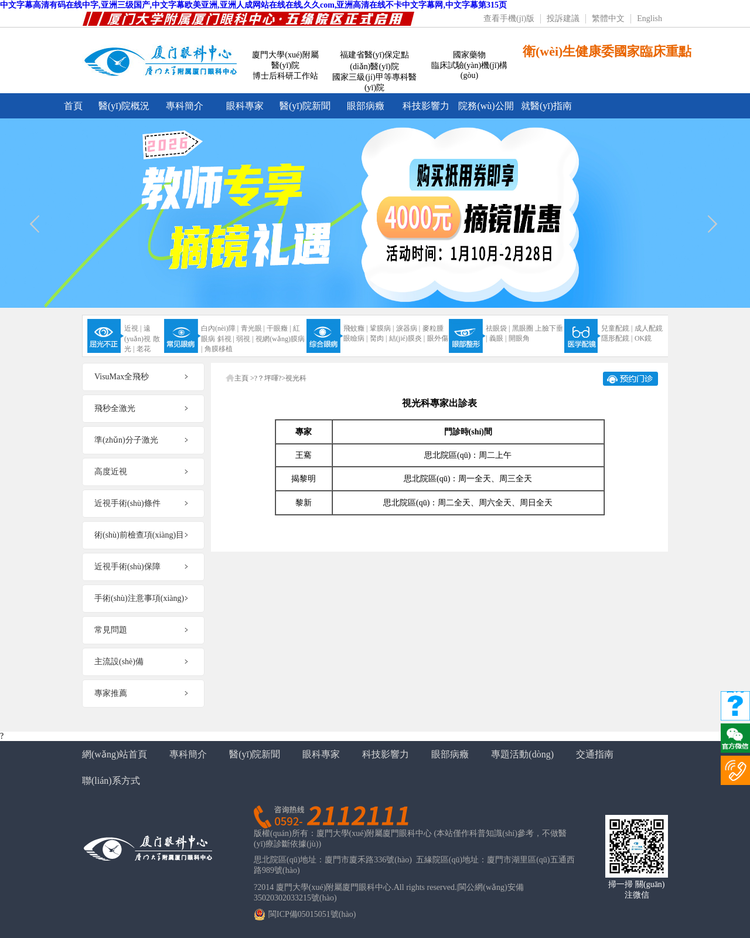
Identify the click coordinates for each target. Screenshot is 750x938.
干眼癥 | (279, 328)
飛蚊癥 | (355, 328)
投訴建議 (563, 18)
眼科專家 (245, 106)
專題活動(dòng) (522, 754)
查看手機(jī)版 (508, 18)
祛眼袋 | (498, 328)
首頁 (73, 106)
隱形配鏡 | (616, 338)
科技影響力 (426, 106)
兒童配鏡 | (616, 328)
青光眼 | (253, 328)
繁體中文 (608, 18)
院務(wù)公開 (485, 106)
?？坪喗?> (269, 378)
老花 (144, 349)
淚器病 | (408, 328)
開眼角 (519, 338)
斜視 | (225, 339)
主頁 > (244, 378)
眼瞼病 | (355, 338)
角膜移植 (218, 349)
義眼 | (497, 338)
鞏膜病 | (382, 328)
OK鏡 (643, 338)
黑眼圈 (522, 328)
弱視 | (244, 339)
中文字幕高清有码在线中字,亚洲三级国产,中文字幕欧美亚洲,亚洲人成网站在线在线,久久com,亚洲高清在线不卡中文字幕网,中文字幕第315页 (253, 5)
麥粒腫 (433, 328)
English (649, 18)
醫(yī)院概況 (123, 106)
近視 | (132, 328)
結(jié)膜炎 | (407, 338)
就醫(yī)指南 (546, 106)
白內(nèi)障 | (219, 328)
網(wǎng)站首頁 (114, 754)
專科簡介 (184, 106)
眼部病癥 (365, 106)
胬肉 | (378, 338)
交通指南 (594, 754)
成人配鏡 (649, 328)
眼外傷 (437, 338)
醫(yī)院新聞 (304, 106)
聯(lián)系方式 (111, 781)
